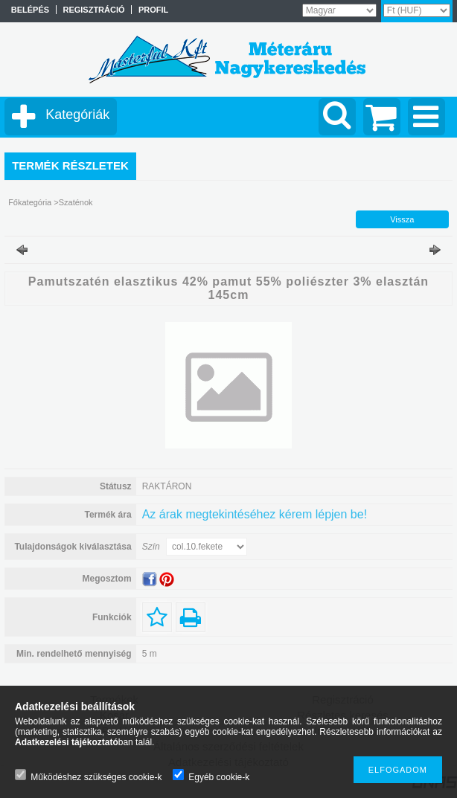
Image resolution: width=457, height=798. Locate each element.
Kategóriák (77, 114)
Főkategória (29, 202)
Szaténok (76, 202)
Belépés (30, 9)
